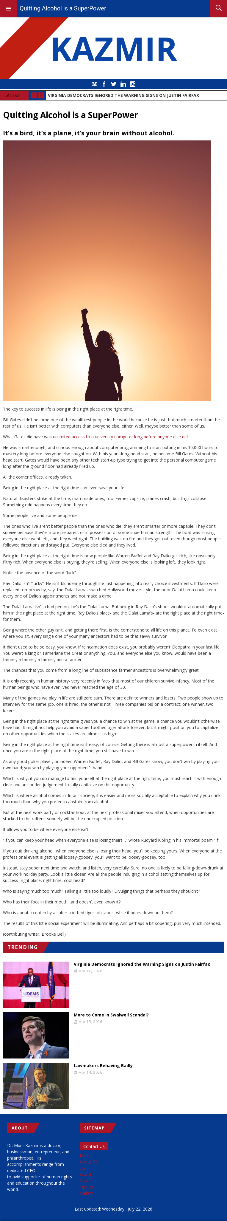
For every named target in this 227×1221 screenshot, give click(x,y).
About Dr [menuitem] (88, 1162)
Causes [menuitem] (87, 1180)
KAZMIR (113, 48)
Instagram (132, 84)
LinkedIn (123, 84)
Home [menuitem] (86, 1155)
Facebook (104, 84)
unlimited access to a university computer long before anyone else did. (121, 437)
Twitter (113, 84)
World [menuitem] (85, 1174)
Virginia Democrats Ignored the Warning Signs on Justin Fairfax (142, 964)
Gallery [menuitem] (86, 1193)
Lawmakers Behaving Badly (103, 1065)
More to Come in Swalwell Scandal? (111, 1015)
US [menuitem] (82, 1168)
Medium (94, 84)
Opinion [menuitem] (87, 1187)
